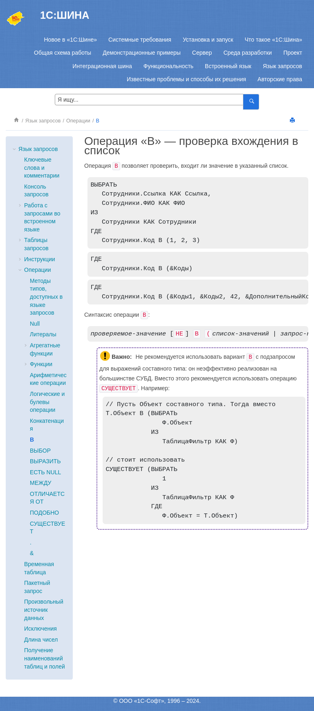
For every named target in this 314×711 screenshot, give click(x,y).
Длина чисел (41, 639)
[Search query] (157, 99)
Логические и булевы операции (47, 402)
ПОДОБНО (44, 512)
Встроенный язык (228, 66)
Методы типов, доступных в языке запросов (46, 297)
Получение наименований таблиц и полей (44, 658)
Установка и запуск (208, 39)
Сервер (202, 52)
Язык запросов (282, 66)
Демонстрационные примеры (142, 52)
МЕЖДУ (40, 483)
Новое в (70, 39)
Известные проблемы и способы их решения (186, 79)
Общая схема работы (62, 52)
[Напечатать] (293, 120)
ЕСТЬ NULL (45, 472)
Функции (41, 364)
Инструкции (39, 259)
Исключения (40, 628)
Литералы (43, 334)
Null (35, 323)
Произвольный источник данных (43, 609)
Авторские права (280, 79)
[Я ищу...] (251, 102)
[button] (15, 149)
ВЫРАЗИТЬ (45, 461)
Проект (292, 52)
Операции (78, 121)
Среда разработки (247, 52)
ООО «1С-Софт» (141, 701)
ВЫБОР (40, 450)
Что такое (273, 39)
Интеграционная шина (102, 66)
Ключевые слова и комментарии (41, 167)
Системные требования (139, 39)
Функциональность (168, 66)
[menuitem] (70, 39)
